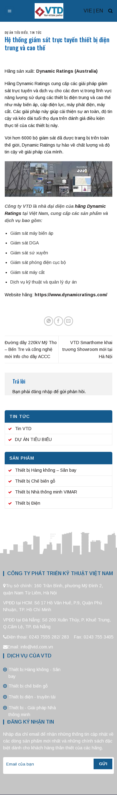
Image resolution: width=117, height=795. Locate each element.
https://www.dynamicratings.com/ (71, 294)
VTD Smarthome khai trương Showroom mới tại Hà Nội (87, 349)
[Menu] (9, 11)
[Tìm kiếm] (110, 10)
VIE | (89, 10)
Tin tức (35, 32)
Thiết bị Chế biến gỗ (35, 481)
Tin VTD (23, 428)
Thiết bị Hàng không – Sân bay (45, 470)
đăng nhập (41, 391)
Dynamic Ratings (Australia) (67, 71)
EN (99, 10)
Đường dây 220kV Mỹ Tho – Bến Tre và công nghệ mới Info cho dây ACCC (31, 349)
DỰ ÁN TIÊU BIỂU (16, 32)
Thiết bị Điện (27, 503)
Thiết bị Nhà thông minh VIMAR (46, 491)
